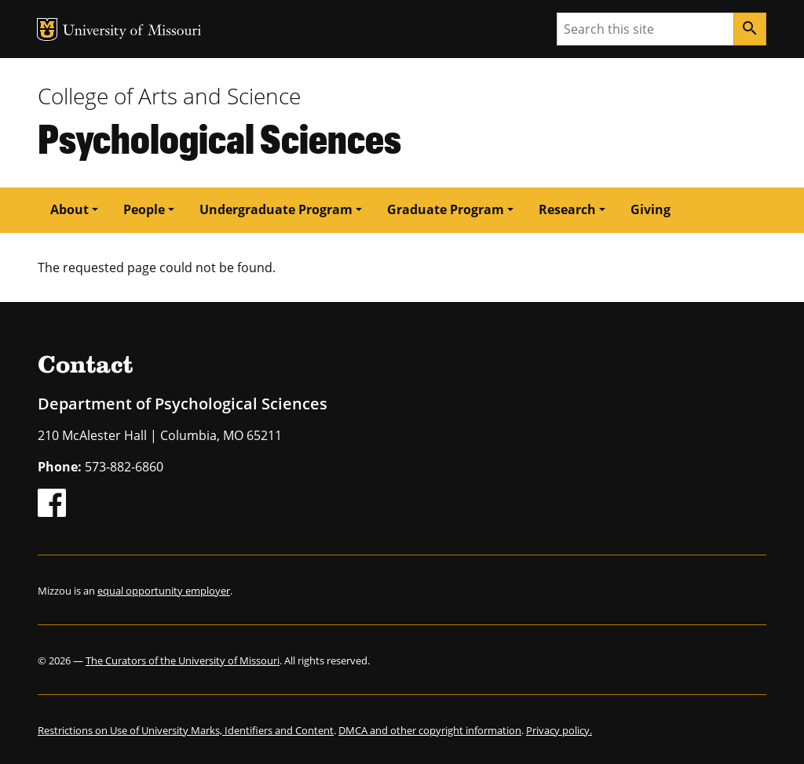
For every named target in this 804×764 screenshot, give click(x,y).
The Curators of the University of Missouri (183, 660)
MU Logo (47, 29)
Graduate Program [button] (445, 209)
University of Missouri (132, 32)
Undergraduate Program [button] (276, 209)
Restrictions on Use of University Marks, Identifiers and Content (186, 730)
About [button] (69, 209)
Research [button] (567, 209)
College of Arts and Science (169, 96)
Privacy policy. (559, 730)
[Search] (749, 29)
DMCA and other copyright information (429, 730)
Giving (650, 209)
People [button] (144, 209)
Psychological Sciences (219, 138)
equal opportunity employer (163, 591)
